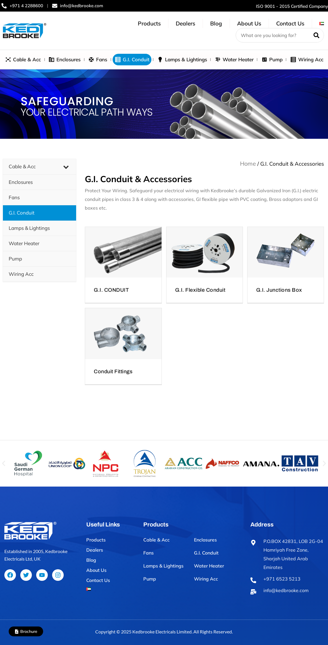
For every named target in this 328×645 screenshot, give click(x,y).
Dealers (185, 23)
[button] (3, 463)
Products (149, 23)
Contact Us (290, 23)
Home (248, 163)
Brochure (28, 631)
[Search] (316, 35)
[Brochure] (16, 631)
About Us (249, 23)
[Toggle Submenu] (66, 166)
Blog (216, 23)
